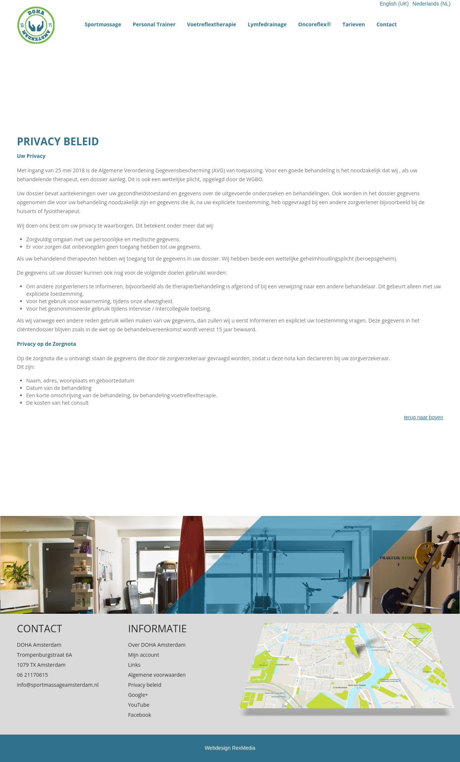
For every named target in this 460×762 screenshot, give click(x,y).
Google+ (138, 694)
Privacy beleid (145, 684)
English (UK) (394, 4)
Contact (387, 24)
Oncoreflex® (314, 24)
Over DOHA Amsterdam (157, 644)
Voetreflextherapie (211, 24)
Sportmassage (103, 24)
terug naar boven (423, 417)
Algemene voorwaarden (157, 674)
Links (134, 664)
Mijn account (143, 654)
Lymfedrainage (267, 24)
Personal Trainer (154, 24)
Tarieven (353, 24)
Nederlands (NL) (432, 4)
